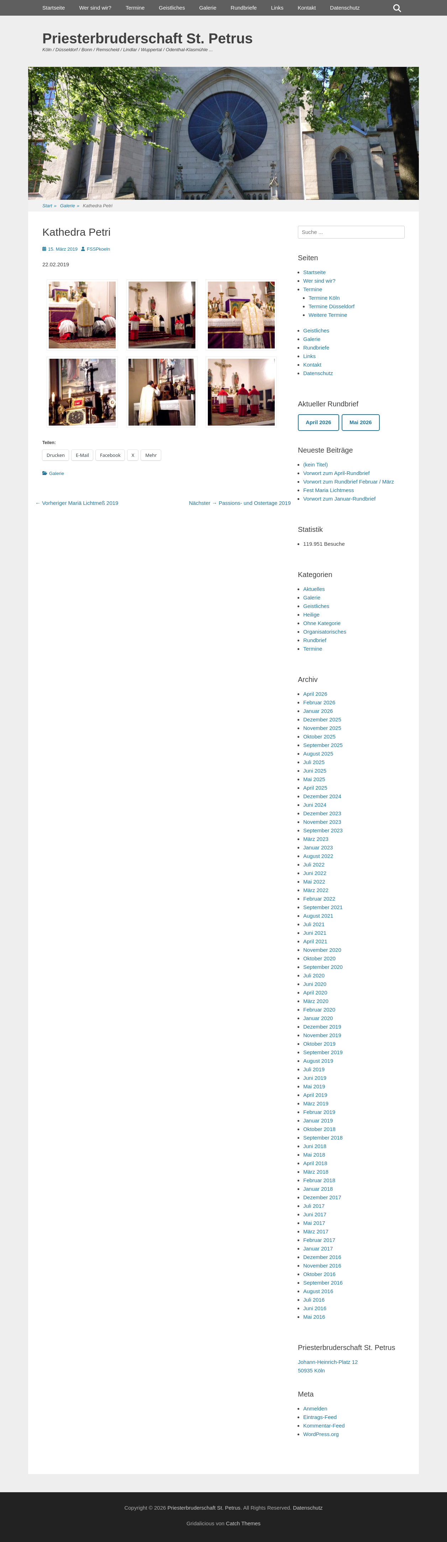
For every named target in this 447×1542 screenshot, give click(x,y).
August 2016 (318, 1291)
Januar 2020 (318, 1018)
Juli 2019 (314, 1069)
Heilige (311, 615)
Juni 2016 (314, 1308)
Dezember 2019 (322, 1027)
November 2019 (322, 1035)
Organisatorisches (324, 632)
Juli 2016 (314, 1300)
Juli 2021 (314, 924)
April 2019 (315, 1095)
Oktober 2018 (319, 1129)
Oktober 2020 (319, 958)
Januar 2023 (318, 847)
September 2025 (323, 745)
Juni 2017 (314, 1214)
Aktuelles (314, 589)
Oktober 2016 (319, 1274)
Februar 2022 (319, 899)
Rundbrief (314, 640)
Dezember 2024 (322, 796)
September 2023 (323, 830)
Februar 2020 (319, 1010)
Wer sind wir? (95, 8)
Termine (135, 8)
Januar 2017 (318, 1248)
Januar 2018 (318, 1189)
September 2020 (323, 967)
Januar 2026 (318, 711)
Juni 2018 (314, 1146)
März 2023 (315, 839)
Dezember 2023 (322, 813)
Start (49, 206)
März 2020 (315, 1001)
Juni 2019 (314, 1078)
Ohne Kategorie (322, 623)
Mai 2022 (314, 882)
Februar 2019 (319, 1112)
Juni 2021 (314, 933)
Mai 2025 (314, 779)
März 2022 (315, 890)
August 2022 (318, 856)
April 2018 (315, 1163)
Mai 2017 (314, 1223)
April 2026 (315, 694)
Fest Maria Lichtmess (328, 490)
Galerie (207, 8)
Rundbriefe (244, 8)
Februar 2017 (319, 1240)
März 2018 (315, 1172)
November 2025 (322, 728)
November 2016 (322, 1266)
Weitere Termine (328, 315)
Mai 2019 (314, 1086)
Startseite (53, 8)
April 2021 (315, 941)
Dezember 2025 (322, 719)
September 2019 (323, 1052)
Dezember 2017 (322, 1197)
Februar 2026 (319, 702)
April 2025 (315, 788)
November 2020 (322, 950)
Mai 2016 (314, 1317)
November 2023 (322, 822)
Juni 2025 (314, 771)
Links (277, 8)
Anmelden (315, 1408)
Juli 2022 (314, 864)
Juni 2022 (314, 873)
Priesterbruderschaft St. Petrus (147, 38)
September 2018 (323, 1138)
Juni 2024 (314, 805)
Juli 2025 (314, 762)
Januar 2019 (318, 1120)
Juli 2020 (314, 975)
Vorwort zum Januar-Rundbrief (339, 499)
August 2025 (318, 754)
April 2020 (315, 992)
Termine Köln (324, 298)
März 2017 (315, 1231)
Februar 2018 (319, 1180)
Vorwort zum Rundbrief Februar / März (348, 482)
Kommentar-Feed (324, 1426)
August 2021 (318, 916)
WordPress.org (321, 1434)
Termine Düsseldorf (331, 306)
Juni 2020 (314, 984)
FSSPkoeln (98, 249)
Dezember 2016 (322, 1257)
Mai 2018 (314, 1155)
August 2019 (318, 1061)
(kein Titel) (315, 464)
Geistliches (172, 8)
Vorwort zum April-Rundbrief (336, 473)
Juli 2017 (314, 1206)
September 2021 (323, 907)
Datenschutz (344, 8)
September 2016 (323, 1283)
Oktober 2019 (319, 1044)
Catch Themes (243, 1523)
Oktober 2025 (319, 736)
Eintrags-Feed (320, 1417)
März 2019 (315, 1103)
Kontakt (307, 8)
